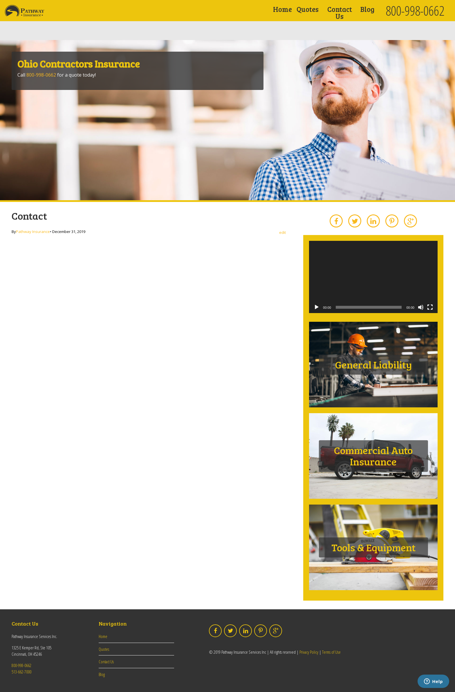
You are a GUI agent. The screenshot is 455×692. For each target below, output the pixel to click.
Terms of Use (331, 652)
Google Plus (410, 221)
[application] (373, 277)
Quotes (308, 9)
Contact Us (339, 12)
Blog (367, 9)
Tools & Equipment (373, 547)
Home (282, 9)
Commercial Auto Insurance (373, 456)
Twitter (354, 221)
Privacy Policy (308, 652)
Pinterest (392, 221)
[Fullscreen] (430, 307)
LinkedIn (373, 221)
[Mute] (421, 307)
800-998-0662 (415, 10)
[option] (227, 120)
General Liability (373, 364)
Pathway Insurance (33, 231)
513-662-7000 (21, 672)
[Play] (316, 307)
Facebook (336, 221)
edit (282, 232)
